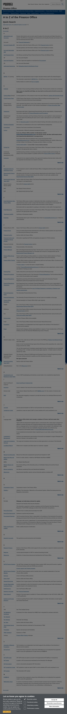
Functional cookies (31, 702)
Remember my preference (54, 703)
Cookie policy (7, 711)
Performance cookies (31, 708)
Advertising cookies (31, 705)
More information (54, 706)
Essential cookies (30, 699)
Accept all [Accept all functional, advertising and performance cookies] (54, 700)
